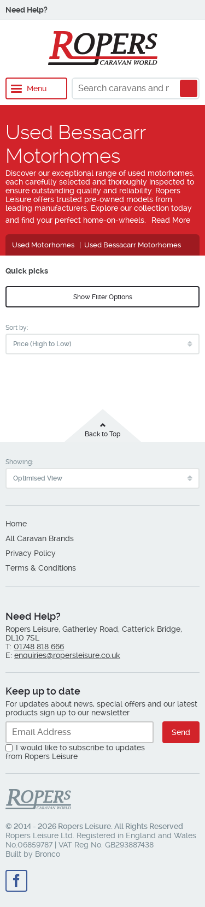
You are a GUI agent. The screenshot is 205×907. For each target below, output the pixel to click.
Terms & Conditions (40, 568)
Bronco (47, 854)
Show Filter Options (102, 297)
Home (16, 523)
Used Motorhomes (43, 245)
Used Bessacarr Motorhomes (132, 245)
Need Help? (26, 9)
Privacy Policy (30, 553)
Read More (170, 220)
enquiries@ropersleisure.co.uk (67, 655)
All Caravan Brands (39, 538)
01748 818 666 (39, 646)
